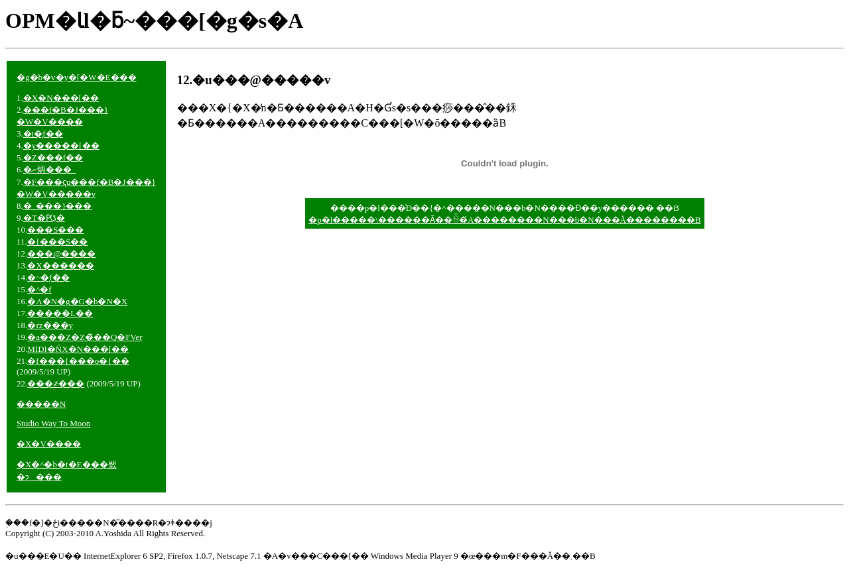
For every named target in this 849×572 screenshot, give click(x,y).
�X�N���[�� (61, 98)
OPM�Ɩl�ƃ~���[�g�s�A (154, 20)
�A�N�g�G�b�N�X (77, 301)
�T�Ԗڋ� (44, 218)
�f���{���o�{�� (78, 361)
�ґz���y (50, 325)
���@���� (61, 253)
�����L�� (60, 313)
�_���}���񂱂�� (57, 206)
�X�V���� (49, 444)
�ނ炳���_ (49, 169)
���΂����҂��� (55, 383)
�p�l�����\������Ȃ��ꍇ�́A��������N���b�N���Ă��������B (504, 220)
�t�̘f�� (43, 134)
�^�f (39, 289)
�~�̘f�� (48, 277)
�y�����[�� (61, 145)
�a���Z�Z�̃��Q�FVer (84, 337)
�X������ (60, 265)
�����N (41, 404)
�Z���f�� (53, 157)
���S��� (55, 230)
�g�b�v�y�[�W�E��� (77, 77)
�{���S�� (57, 242)
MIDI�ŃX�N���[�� (78, 349)
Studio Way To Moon (53, 423)
